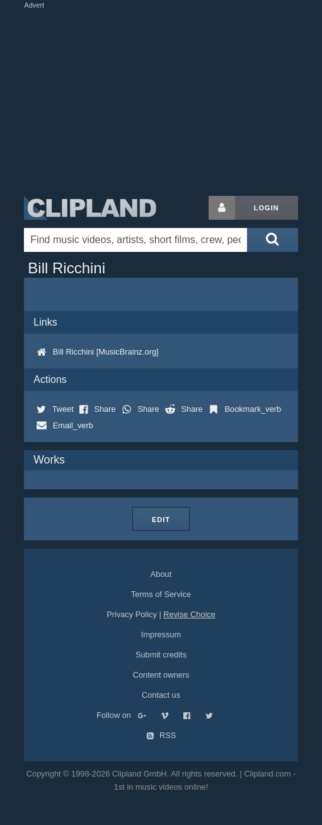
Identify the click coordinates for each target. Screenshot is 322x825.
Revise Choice (189, 614)
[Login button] (222, 208)
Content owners (161, 675)
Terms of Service (161, 594)
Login (266, 208)
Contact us (161, 695)
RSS (161, 735)
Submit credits (161, 654)
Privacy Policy (131, 614)
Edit (161, 519)
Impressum (161, 634)
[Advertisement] (171, 99)
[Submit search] (272, 240)
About (161, 574)
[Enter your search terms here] (135, 240)
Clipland (90, 208)
